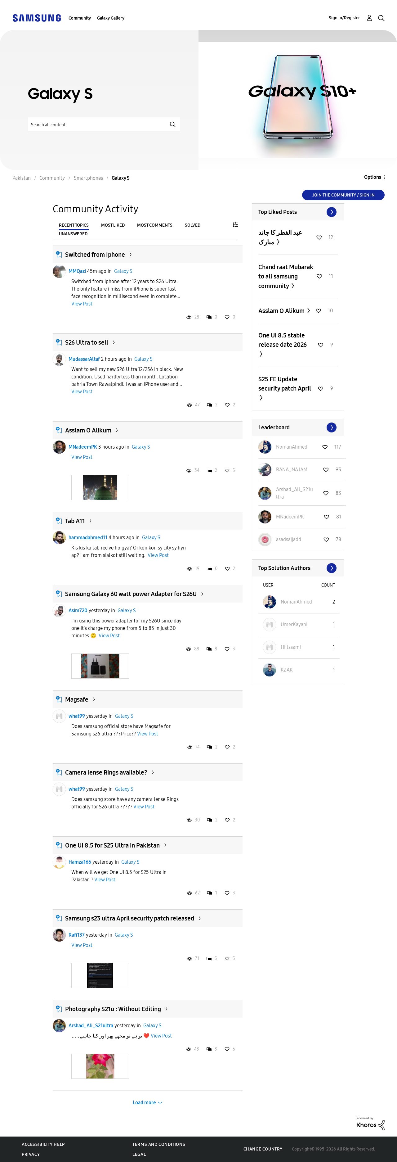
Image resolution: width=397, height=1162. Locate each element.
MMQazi (77, 271)
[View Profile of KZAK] (287, 670)
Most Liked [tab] (113, 225)
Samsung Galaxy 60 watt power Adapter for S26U (131, 594)
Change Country (263, 1149)
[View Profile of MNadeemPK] (290, 517)
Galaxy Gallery (110, 18)
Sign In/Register (344, 17)
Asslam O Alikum (88, 430)
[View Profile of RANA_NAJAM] (291, 469)
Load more (144, 1102)
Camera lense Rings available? (106, 772)
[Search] (104, 124)
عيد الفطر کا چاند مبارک (280, 237)
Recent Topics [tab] (74, 225)
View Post (81, 304)
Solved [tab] (192, 225)
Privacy (31, 1154)
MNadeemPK (83, 447)
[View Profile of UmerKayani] (294, 624)
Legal (139, 1154)
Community (80, 18)
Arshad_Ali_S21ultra (91, 1026)
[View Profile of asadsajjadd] (288, 539)
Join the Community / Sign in (343, 195)
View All (298, 212)
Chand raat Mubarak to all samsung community (285, 276)
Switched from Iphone (95, 254)
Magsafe (76, 699)
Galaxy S (123, 271)
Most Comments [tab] (154, 225)
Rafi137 (77, 935)
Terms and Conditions (158, 1144)
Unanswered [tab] (73, 234)
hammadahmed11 (88, 537)
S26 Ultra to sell (86, 342)
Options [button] (372, 177)
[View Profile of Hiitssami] (291, 647)
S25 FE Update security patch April (284, 383)
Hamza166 (80, 862)
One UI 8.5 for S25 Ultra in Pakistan (112, 845)
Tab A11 (75, 521)
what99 (77, 716)
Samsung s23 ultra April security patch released (129, 918)
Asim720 (78, 610)
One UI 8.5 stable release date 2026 (282, 340)
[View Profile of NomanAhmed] (291, 447)
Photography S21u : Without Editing (113, 1009)
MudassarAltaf (84, 359)
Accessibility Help (43, 1144)
